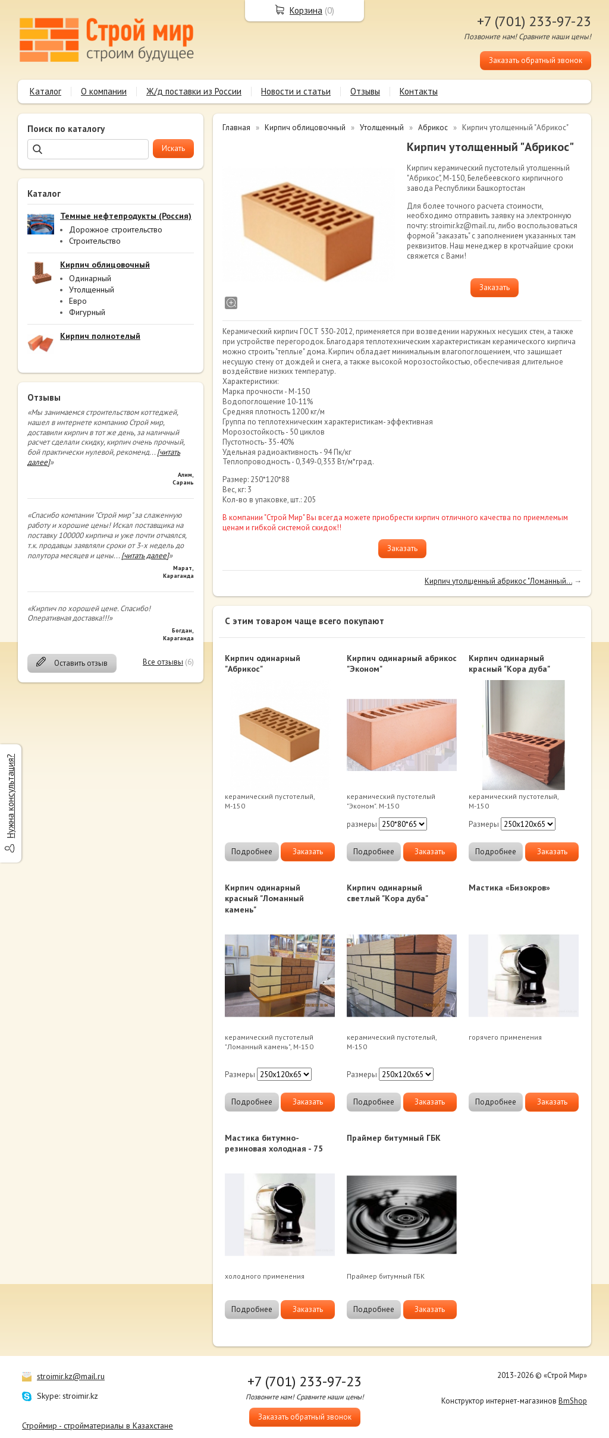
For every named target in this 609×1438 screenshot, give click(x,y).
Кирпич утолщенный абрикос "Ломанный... (498, 581)
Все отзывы (163, 662)
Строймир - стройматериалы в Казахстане (97, 1425)
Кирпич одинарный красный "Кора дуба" (509, 663)
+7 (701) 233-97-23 (534, 21)
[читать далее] (145, 555)
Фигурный (87, 312)
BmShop (572, 1401)
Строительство (95, 240)
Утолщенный (91, 289)
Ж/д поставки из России (193, 91)
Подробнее (251, 852)
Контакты (419, 91)
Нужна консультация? (10, 796)
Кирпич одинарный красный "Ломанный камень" (264, 898)
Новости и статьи (296, 91)
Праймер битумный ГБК (394, 1137)
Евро (78, 300)
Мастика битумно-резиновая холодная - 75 (274, 1143)
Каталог (45, 91)
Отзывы (365, 91)
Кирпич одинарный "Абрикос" (262, 663)
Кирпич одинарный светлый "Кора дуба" (387, 893)
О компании (104, 91)
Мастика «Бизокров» (509, 887)
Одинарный (90, 278)
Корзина (306, 10)
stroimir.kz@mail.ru (71, 1376)
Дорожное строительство (115, 229)
